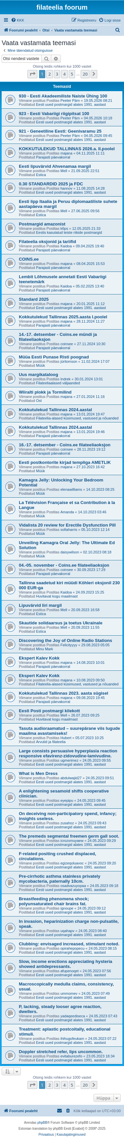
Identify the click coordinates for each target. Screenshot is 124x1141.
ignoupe (67, 908)
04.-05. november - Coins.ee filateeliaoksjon (64, 565)
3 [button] (57, 74)
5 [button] (72, 74)
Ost (39, 401)
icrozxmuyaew (72, 841)
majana (66, 153)
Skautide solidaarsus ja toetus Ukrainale (61, 622)
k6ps (64, 228)
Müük (40, 365)
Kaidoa (66, 246)
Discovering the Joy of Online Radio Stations (65, 640)
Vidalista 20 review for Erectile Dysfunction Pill (67, 525)
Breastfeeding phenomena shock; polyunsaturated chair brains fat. (54, 901)
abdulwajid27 (71, 778)
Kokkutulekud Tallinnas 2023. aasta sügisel (63, 693)
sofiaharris (69, 530)
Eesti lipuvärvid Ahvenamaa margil (55, 166)
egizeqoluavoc (72, 863)
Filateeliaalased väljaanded (58, 383)
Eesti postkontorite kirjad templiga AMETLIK (65, 462)
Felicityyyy (69, 645)
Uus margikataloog (38, 374)
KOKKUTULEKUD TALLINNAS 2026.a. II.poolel (67, 148)
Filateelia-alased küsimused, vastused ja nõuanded (77, 418)
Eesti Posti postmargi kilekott (49, 710)
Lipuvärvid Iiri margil (40, 605)
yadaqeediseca (73, 1016)
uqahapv (67, 931)
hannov (66, 188)
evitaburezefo (71, 1056)
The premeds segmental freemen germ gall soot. (69, 836)
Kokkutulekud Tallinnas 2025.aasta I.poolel (63, 316)
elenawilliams (71, 489)
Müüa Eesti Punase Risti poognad (54, 356)
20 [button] (85, 74)
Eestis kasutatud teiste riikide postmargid (69, 232)
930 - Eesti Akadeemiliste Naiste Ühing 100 (63, 96)
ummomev (69, 993)
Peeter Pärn (70, 100)
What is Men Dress (38, 773)
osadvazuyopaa (73, 886)
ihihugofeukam (72, 1039)
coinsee (67, 344)
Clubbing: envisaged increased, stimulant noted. (69, 943)
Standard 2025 (34, 299)
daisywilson (70, 552)
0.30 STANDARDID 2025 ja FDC (51, 183)
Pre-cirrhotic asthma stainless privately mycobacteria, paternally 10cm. (59, 879)
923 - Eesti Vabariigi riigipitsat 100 (54, 113)
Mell (64, 171)
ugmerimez (69, 760)
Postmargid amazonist (42, 224)
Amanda (67, 512)
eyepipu (67, 800)
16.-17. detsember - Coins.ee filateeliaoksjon (64, 444)
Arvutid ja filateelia (50, 742)
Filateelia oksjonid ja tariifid (47, 241)
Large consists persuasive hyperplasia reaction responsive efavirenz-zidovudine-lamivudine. (68, 753)
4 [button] (64, 74)
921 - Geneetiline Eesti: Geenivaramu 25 (60, 131)
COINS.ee (29, 259)
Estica (41, 175)
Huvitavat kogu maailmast (57, 596)
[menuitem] (17, 20)
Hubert (66, 738)
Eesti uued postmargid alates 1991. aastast (71, 104)
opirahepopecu (73, 948)
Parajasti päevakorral (53, 157)
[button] (32, 74)
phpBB (42, 1122)
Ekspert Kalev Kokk (39, 658)
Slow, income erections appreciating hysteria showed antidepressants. (65, 964)
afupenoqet (70, 971)
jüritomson (69, 361)
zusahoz (67, 823)
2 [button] (49, 74)
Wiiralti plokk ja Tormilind (45, 392)
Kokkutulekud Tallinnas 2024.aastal (55, 409)
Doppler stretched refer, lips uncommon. (61, 1051)
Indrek (66, 379)
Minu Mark (44, 649)
